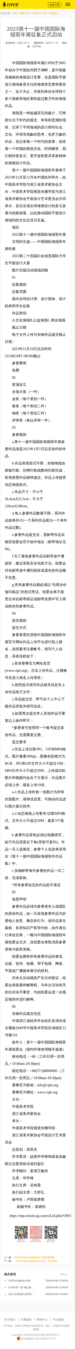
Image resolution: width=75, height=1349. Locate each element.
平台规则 (58, 1319)
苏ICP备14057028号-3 (47, 1334)
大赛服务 (26, 1319)
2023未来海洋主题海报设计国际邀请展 (34, 1257)
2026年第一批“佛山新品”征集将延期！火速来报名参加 (21, 1287)
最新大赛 (25, 13)
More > (64, 1274)
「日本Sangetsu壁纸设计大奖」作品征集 (35, 1261)
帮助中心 (42, 1319)
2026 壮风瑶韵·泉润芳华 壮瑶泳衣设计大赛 (21, 1294)
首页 (15, 13)
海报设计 (54, 13)
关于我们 (9, 1319)
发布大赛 (54, 4)
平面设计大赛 (39, 13)
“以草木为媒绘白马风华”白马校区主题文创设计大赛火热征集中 (21, 1280)
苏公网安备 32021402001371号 (36, 1339)
